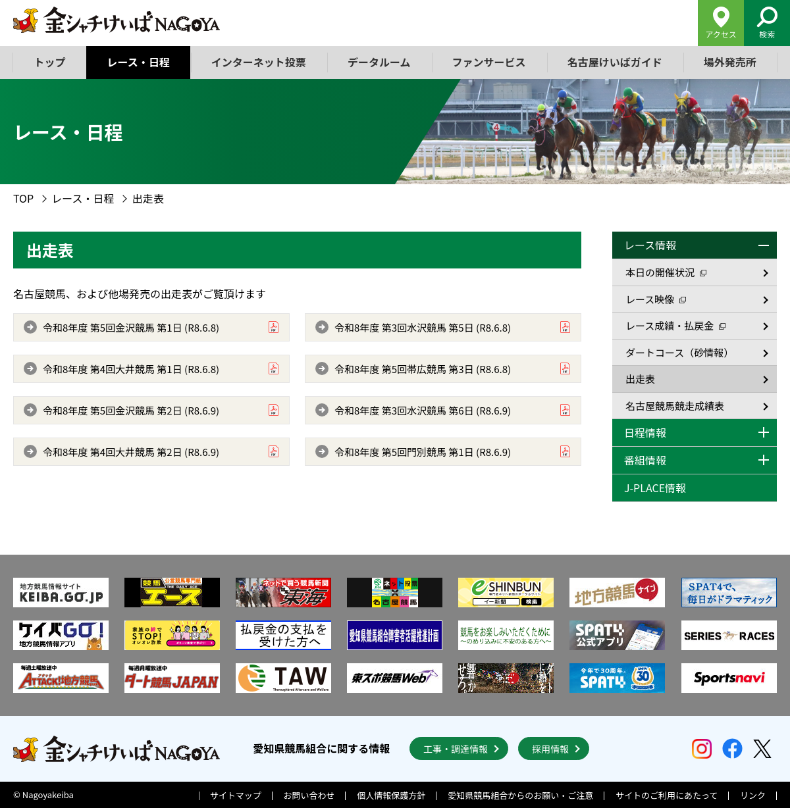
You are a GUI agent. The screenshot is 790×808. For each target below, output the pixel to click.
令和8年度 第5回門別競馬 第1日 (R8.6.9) (422, 452)
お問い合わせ (309, 795)
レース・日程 (138, 62)
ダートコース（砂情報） (679, 352)
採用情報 (550, 748)
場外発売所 (729, 62)
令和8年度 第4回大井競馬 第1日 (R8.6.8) (131, 369)
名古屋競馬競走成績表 (674, 406)
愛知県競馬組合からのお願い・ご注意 (520, 795)
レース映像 (655, 299)
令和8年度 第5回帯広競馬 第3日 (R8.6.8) (422, 369)
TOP (23, 198)
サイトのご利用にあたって (667, 795)
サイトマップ (235, 795)
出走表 (640, 379)
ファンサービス (488, 62)
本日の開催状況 (665, 272)
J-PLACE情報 (655, 487)
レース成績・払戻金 (675, 325)
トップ (50, 62)
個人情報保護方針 (391, 795)
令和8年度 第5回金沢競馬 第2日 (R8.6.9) (131, 410)
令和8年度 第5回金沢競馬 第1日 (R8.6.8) (131, 327)
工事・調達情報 (455, 748)
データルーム (379, 62)
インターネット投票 (258, 62)
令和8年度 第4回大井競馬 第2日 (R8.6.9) (131, 452)
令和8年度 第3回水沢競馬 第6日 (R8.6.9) (422, 410)
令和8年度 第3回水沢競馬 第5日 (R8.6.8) (422, 327)
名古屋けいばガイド (614, 62)
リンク (753, 795)
